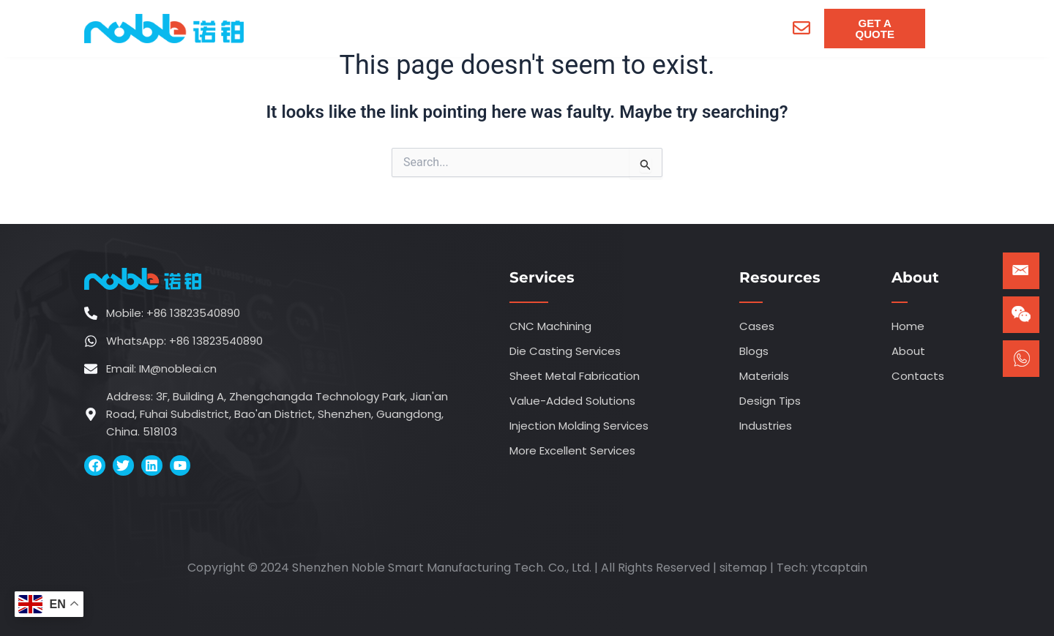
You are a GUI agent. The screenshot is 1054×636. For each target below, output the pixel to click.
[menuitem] (409, 28)
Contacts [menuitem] (707, 28)
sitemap (743, 567)
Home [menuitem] (321, 28)
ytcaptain (839, 567)
